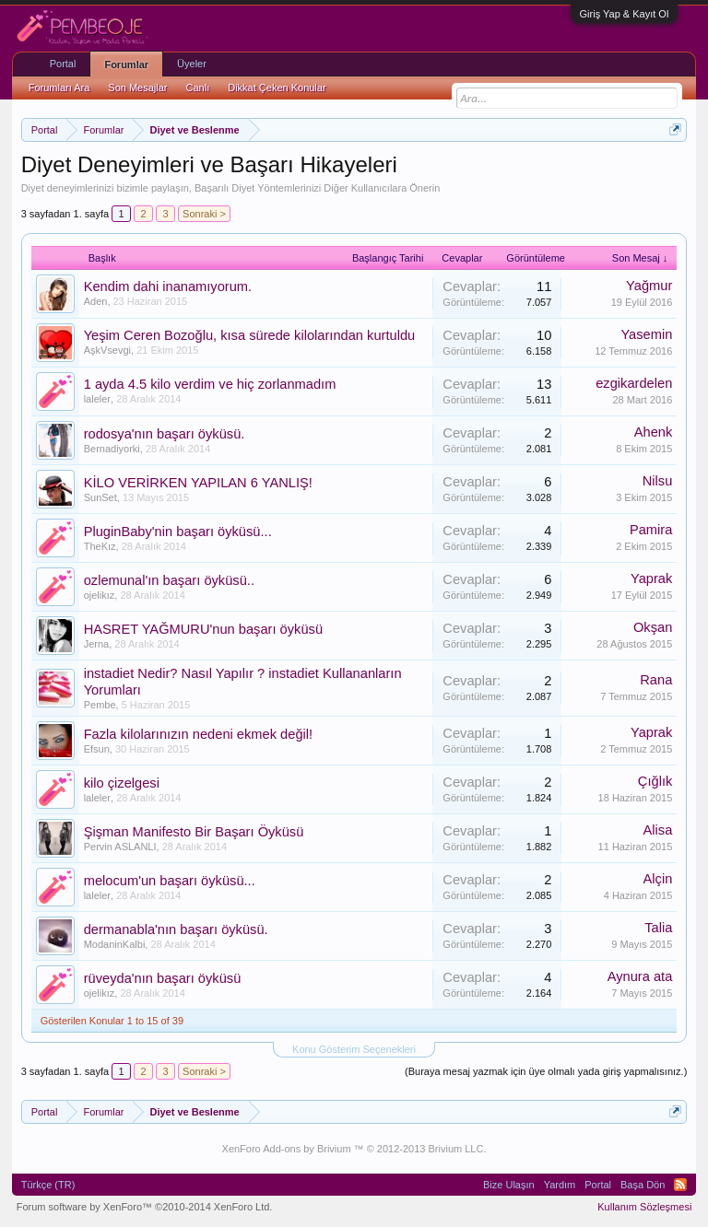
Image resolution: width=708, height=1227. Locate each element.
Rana (656, 679)
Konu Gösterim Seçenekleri (354, 1049)
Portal (63, 63)
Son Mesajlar (137, 87)
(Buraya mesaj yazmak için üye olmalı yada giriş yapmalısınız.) (546, 1071)
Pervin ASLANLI (120, 846)
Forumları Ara (59, 87)
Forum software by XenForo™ (145, 1206)
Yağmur (649, 285)
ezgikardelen (634, 383)
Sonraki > (204, 213)
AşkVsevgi (107, 350)
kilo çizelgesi (121, 783)
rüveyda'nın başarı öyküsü (163, 978)
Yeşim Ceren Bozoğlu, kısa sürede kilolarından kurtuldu (250, 335)
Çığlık (655, 781)
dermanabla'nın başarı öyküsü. (176, 929)
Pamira (651, 529)
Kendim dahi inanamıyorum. (168, 286)
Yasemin (646, 334)
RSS (680, 1184)
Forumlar (126, 64)
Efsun (97, 748)
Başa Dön (642, 1184)
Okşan (652, 627)
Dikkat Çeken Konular (276, 87)
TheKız (100, 546)
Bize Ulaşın (509, 1184)
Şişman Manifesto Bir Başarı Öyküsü (194, 831)
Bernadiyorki (112, 448)
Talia (658, 927)
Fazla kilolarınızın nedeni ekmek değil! (198, 734)
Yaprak (651, 578)
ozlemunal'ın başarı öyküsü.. (169, 580)
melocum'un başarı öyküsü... (169, 880)
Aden (96, 301)
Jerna (97, 643)
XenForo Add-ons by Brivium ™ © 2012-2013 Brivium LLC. (354, 1148)
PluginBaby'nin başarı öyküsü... (178, 531)
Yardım (560, 1184)
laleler (97, 398)
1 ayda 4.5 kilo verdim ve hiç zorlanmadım (210, 384)
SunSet (100, 497)
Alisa (658, 830)
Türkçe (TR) (48, 1184)
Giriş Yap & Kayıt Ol (624, 13)
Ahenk (653, 432)
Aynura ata (640, 976)
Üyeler (191, 63)
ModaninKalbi (115, 944)
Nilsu (658, 480)
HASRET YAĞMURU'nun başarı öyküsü (203, 629)
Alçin (658, 878)
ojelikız (99, 595)
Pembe (100, 704)
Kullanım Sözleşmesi (644, 1206)
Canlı (198, 87)
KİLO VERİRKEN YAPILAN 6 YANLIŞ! (198, 482)
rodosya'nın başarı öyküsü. (164, 434)
